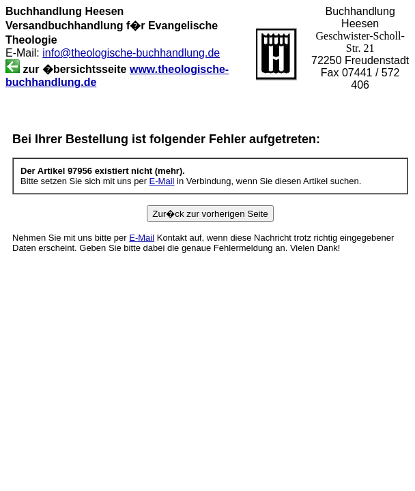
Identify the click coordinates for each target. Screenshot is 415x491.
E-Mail (162, 181)
